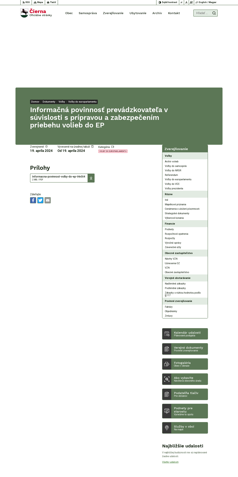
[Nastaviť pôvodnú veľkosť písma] (186, 2)
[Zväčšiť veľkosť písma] (191, 2)
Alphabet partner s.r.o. (134, 468)
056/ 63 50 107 (205, 451)
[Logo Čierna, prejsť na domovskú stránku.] (36, 13)
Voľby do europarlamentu (112, 85)
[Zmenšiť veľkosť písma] (181, 2)
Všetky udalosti (170, 395)
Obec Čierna (172, 468)
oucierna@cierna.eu (207, 455)
